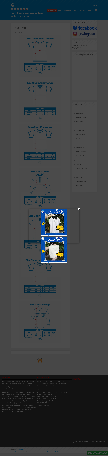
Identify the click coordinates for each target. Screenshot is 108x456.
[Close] (79, 209)
